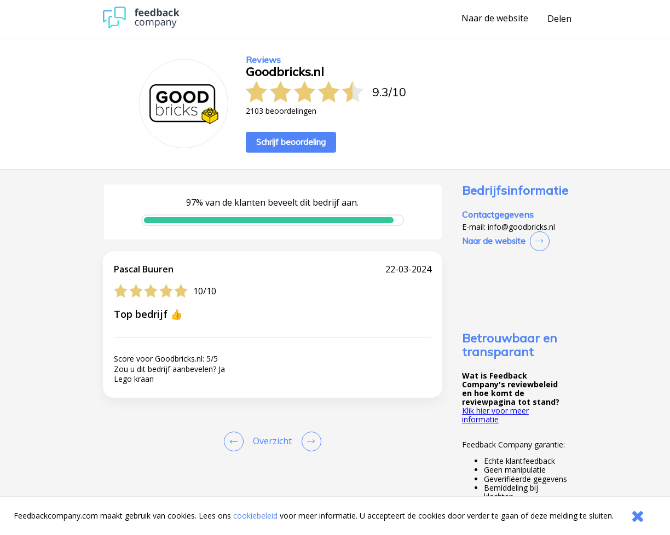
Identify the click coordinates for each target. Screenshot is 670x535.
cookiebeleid (255, 515)
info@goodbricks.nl (521, 227)
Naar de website (494, 18)
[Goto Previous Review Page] (236, 441)
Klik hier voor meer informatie (495, 414)
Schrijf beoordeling (291, 142)
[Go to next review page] (309, 441)
